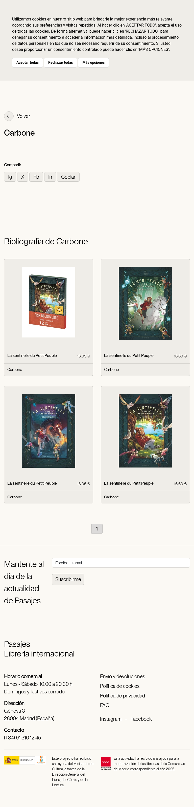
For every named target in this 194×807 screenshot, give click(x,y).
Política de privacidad (122, 696)
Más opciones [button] (93, 62)
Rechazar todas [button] (60, 62)
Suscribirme (68, 579)
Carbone (14, 369)
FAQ (104, 705)
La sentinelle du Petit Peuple (32, 355)
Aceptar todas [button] (27, 62)
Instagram (111, 719)
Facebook (141, 719)
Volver (17, 116)
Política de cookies (119, 686)
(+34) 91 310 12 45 (22, 738)
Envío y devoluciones (122, 676)
